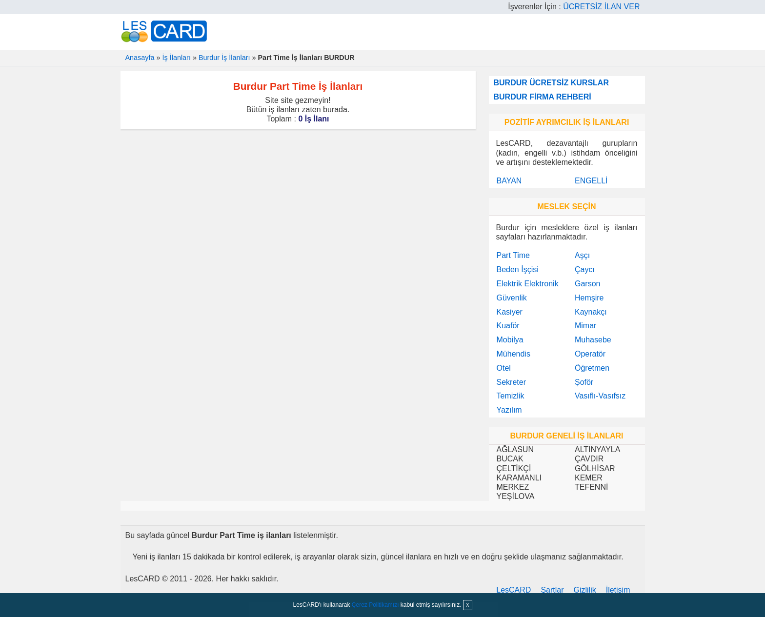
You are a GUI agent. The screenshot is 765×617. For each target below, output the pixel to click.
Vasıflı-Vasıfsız (600, 396)
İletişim (618, 590)
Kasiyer (510, 312)
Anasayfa (140, 57)
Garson (587, 283)
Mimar (585, 325)
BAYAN (509, 181)
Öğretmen (592, 368)
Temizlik (510, 396)
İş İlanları (176, 57)
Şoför (584, 382)
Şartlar (552, 590)
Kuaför (508, 325)
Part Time (513, 255)
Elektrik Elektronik (528, 283)
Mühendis (513, 354)
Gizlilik (585, 590)
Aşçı (582, 255)
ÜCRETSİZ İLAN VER (601, 6)
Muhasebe (593, 340)
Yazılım (509, 410)
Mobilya (510, 340)
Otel (504, 368)
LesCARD (513, 590)
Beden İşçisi (518, 269)
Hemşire (589, 298)
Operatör (590, 354)
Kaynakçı (591, 312)
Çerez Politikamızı (375, 604)
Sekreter (511, 382)
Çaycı (585, 269)
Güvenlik (512, 298)
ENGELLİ (591, 181)
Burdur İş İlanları (224, 57)
